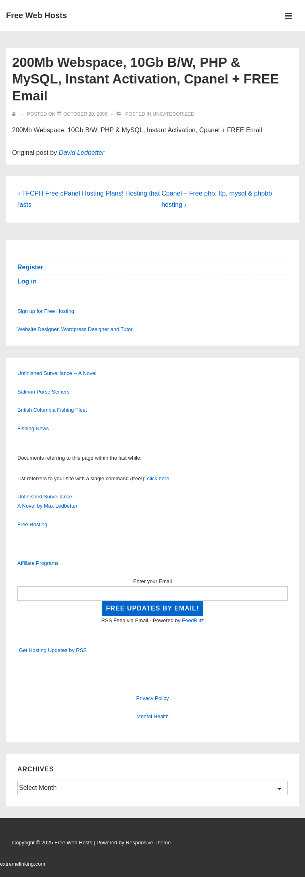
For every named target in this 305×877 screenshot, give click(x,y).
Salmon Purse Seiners (43, 392)
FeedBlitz (193, 620)
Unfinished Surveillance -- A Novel (56, 373)
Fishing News (33, 428)
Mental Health (152, 716)
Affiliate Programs (37, 563)
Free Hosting (32, 524)
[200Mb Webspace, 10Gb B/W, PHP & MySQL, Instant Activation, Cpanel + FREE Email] (85, 114)
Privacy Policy (152, 698)
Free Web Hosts (36, 15)
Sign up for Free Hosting (45, 311)
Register (30, 267)
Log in (27, 281)
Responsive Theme (148, 843)
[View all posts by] (15, 114)
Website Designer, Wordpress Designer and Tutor (75, 329)
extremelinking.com (22, 864)
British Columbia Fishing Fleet (52, 410)
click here (158, 478)
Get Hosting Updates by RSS (53, 650)
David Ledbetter (81, 152)
